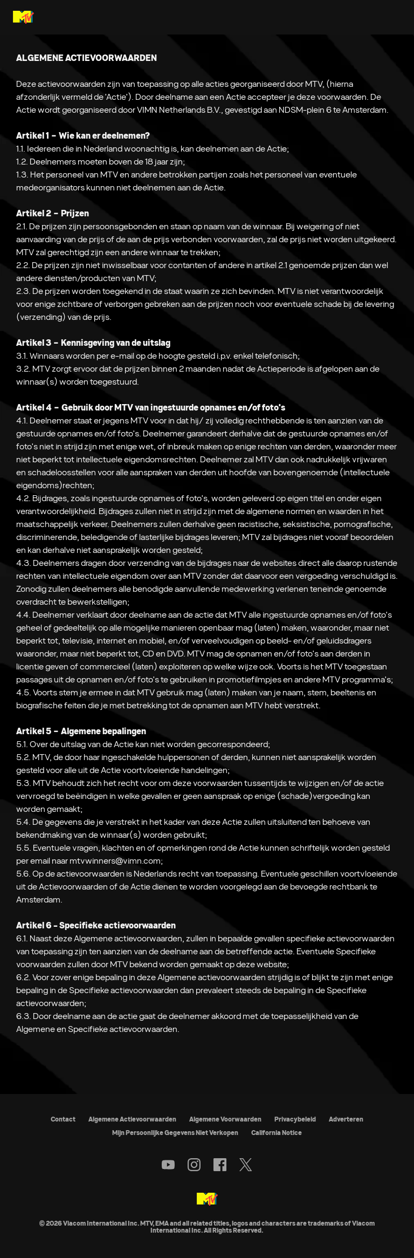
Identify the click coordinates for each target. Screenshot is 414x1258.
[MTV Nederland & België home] (23, 17)
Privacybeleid (295, 1119)
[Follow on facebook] (219, 1164)
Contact (63, 1119)
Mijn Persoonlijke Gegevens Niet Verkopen (175, 1133)
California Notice (276, 1133)
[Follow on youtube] (168, 1164)
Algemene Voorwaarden (225, 1119)
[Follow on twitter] (245, 1164)
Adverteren (346, 1119)
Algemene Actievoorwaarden (132, 1119)
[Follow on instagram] (194, 1164)
